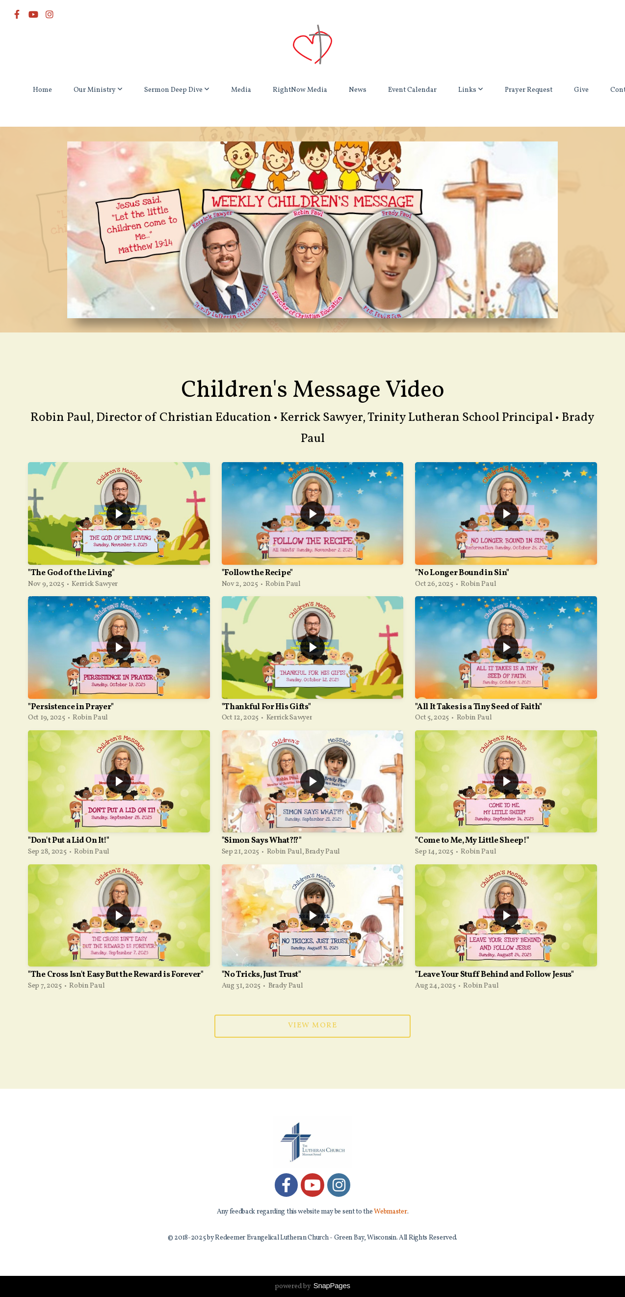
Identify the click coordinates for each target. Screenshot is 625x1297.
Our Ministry (98, 90)
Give (581, 90)
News (357, 90)
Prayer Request (528, 90)
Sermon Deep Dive (176, 90)
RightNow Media (300, 90)
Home (42, 90)
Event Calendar (412, 90)
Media (241, 90)
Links (470, 90)
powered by (312, 1286)
